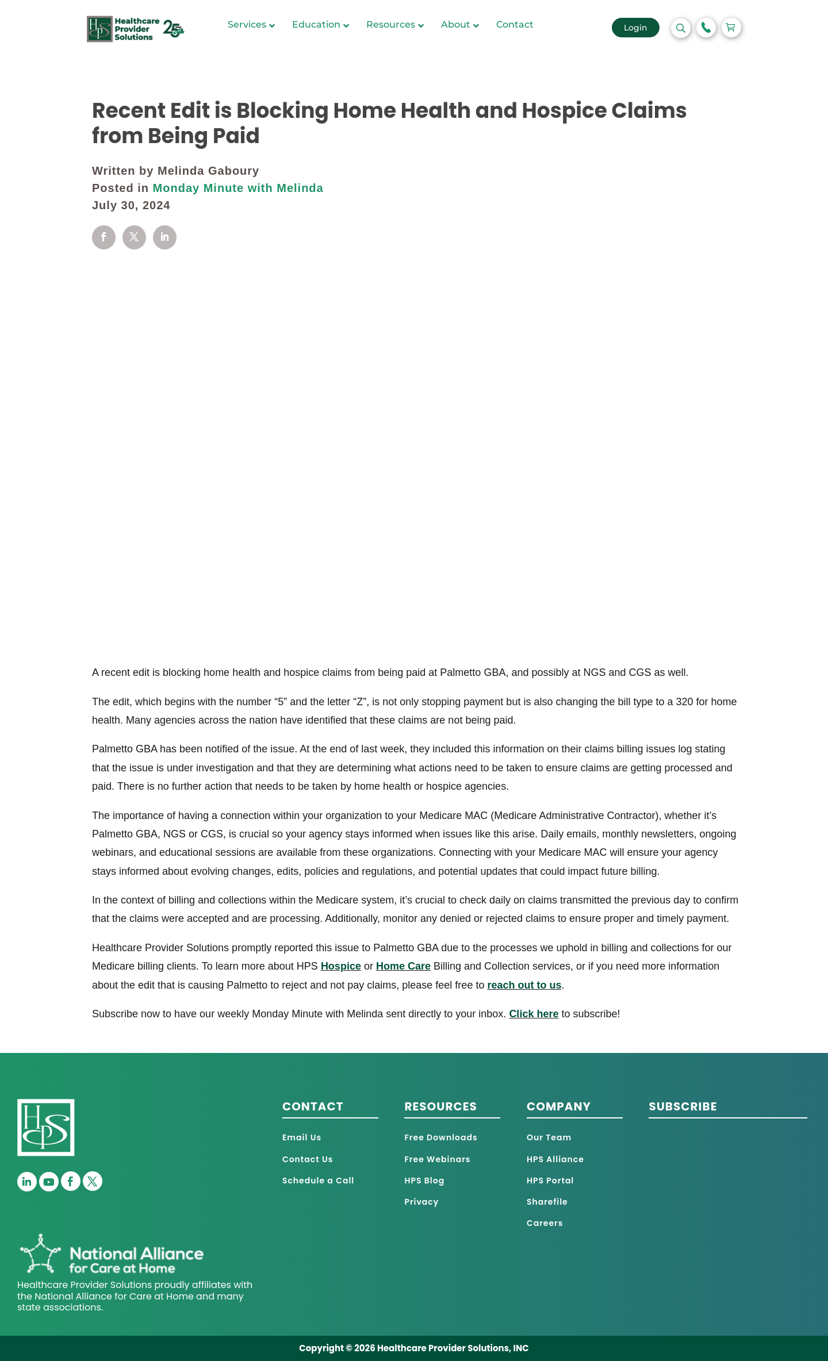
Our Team (549, 1137)
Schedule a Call (318, 1180)
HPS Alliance (555, 1159)
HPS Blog (424, 1180)
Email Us (301, 1137)
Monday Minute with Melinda (238, 188)
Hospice (341, 966)
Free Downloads (440, 1137)
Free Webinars (437, 1159)
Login (635, 27)
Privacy (421, 1202)
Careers (545, 1223)
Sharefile (547, 1202)
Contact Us (307, 1159)
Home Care (403, 966)
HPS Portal (550, 1180)
